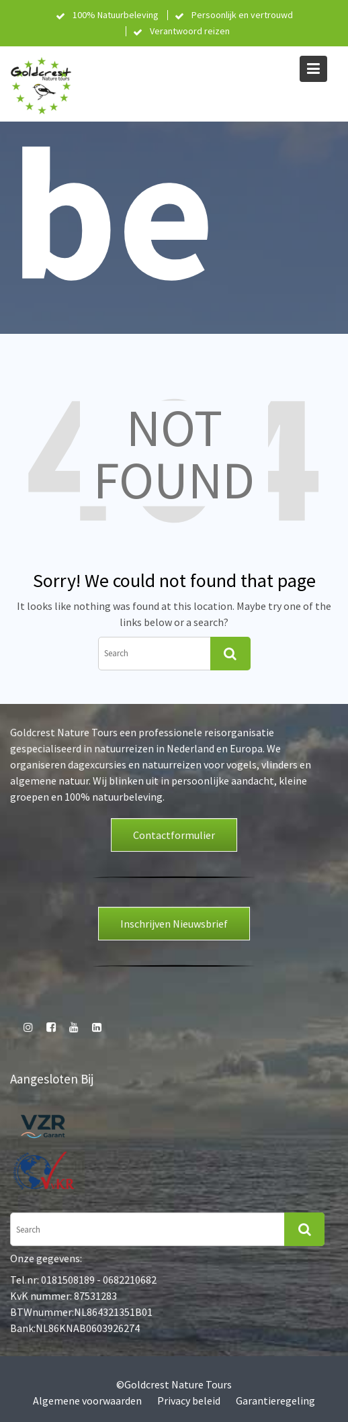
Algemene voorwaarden (87, 1400)
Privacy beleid (188, 1400)
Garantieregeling (275, 1400)
